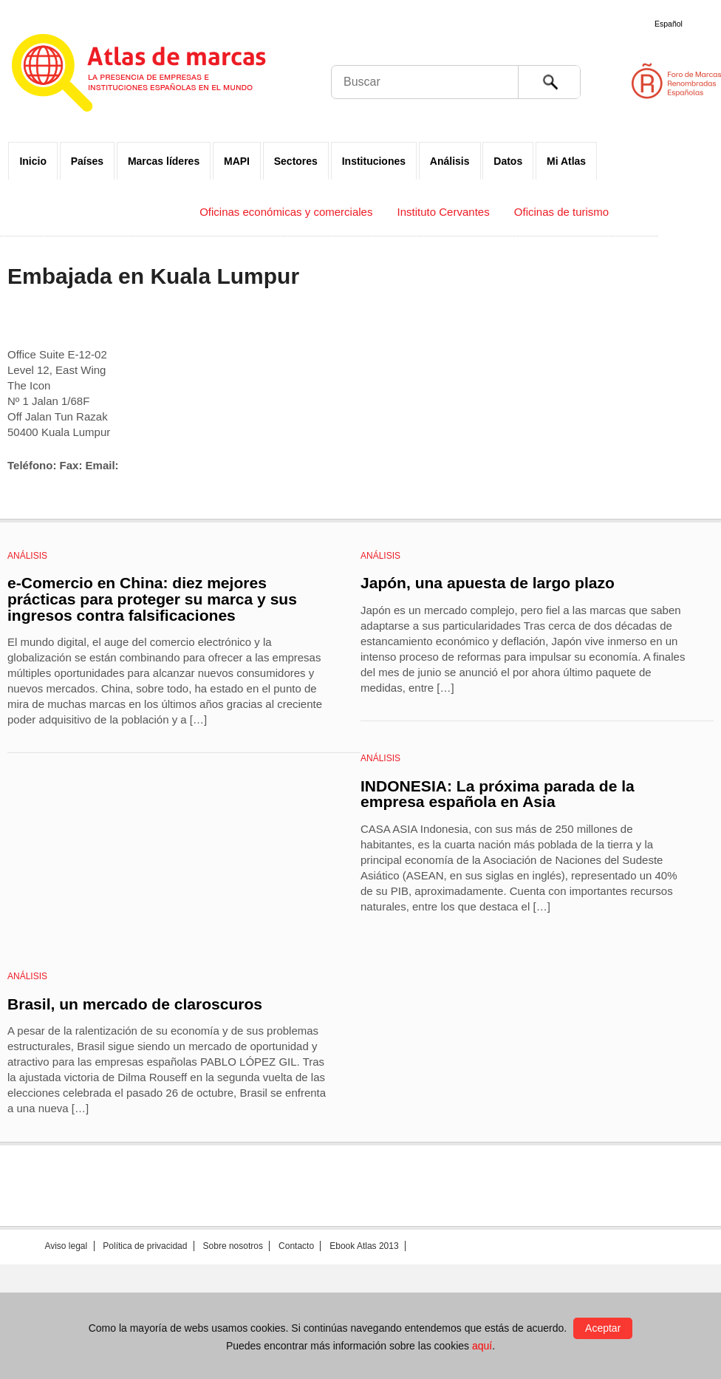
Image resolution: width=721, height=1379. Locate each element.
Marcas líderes (163, 161)
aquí (482, 1346)
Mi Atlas (566, 161)
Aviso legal (65, 1246)
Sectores (296, 161)
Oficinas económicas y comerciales (285, 211)
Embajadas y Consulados (112, 211)
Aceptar (603, 1328)
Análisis (450, 161)
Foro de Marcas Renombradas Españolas (658, 81)
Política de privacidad (145, 1246)
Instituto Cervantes (443, 211)
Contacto (296, 1246)
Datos (507, 161)
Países (87, 161)
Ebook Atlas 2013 (363, 1246)
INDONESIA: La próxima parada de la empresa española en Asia (497, 794)
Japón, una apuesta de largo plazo (487, 582)
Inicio (33, 161)
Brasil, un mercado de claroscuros (134, 1003)
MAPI (237, 161)
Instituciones (374, 161)
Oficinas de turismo (561, 211)
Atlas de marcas (157, 75)
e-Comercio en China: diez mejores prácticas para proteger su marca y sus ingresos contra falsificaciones (152, 598)
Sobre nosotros (233, 1246)
